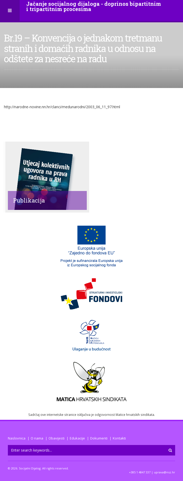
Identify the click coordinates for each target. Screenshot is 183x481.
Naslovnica (16, 438)
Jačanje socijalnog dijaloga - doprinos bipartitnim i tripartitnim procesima (93, 6)
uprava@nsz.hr (164, 472)
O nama (37, 438)
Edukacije (77, 438)
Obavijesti (56, 438)
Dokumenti (98, 438)
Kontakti (119, 438)
